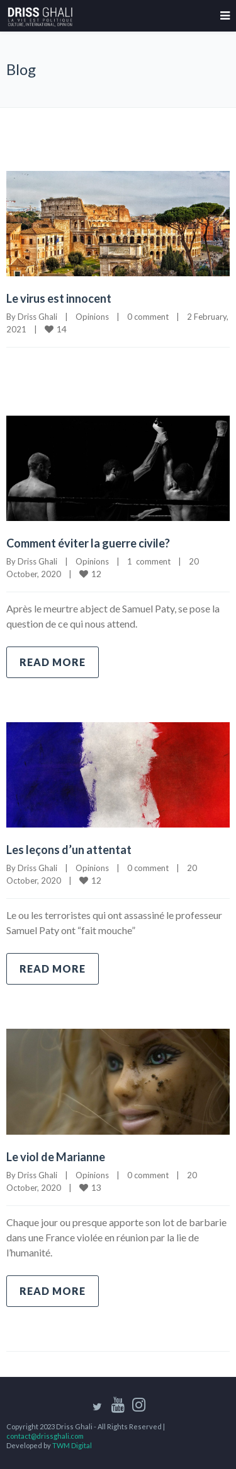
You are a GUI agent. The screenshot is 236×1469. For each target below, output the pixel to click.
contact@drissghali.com (45, 1436)
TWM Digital (72, 1445)
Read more (53, 662)
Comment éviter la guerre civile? (88, 543)
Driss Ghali (37, 317)
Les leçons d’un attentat (69, 850)
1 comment (149, 561)
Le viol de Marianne (55, 1157)
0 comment (148, 317)
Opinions (92, 317)
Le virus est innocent (58, 298)
